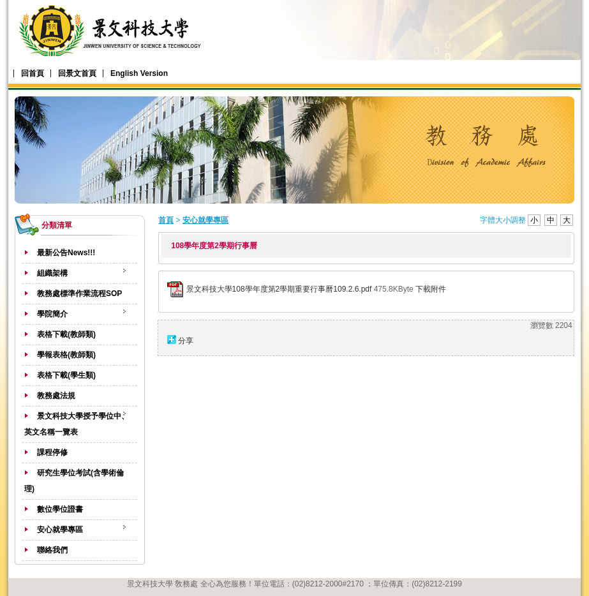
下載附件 (430, 289)
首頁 (166, 220)
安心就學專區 (205, 220)
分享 (185, 340)
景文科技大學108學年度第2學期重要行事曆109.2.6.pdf (279, 289)
